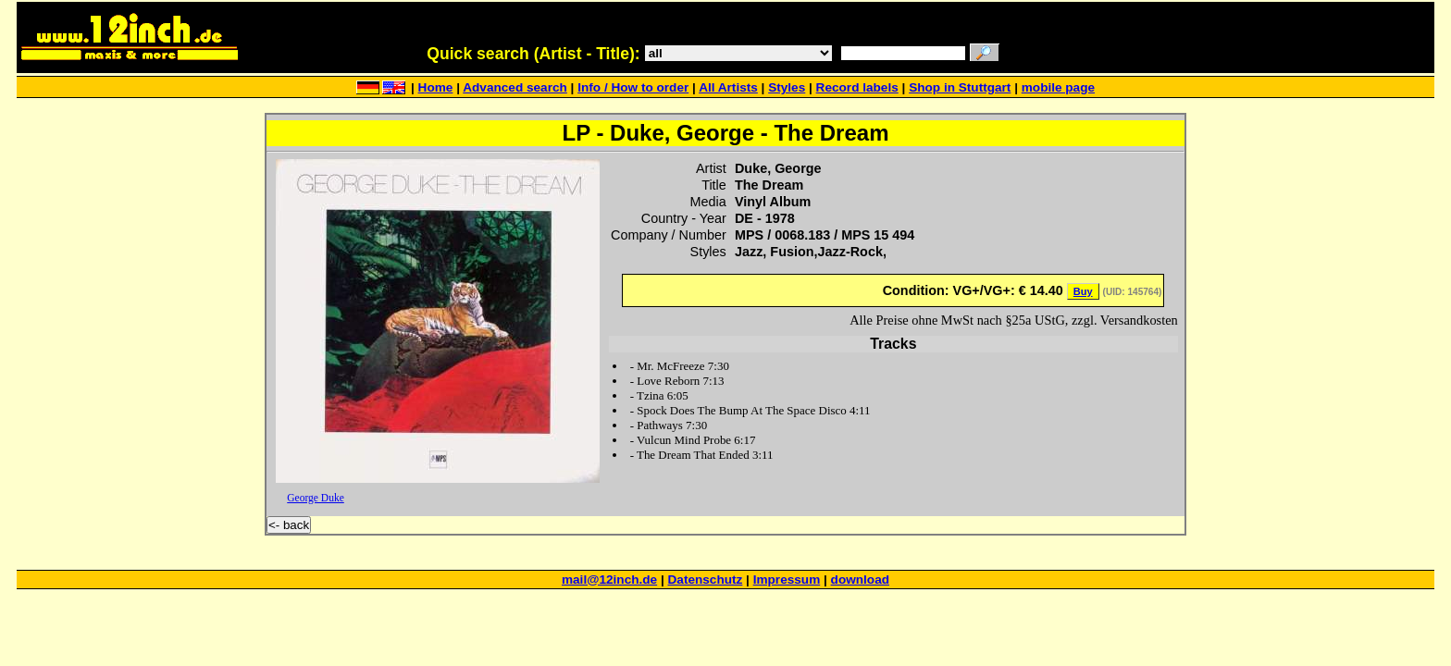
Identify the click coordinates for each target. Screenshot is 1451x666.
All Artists (728, 87)
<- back (288, 525)
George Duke (315, 497)
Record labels (857, 87)
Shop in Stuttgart (960, 87)
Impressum (787, 579)
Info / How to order (632, 87)
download (860, 579)
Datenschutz (705, 579)
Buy (1083, 291)
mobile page (1058, 87)
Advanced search (515, 87)
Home (435, 87)
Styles (786, 87)
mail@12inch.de (609, 579)
